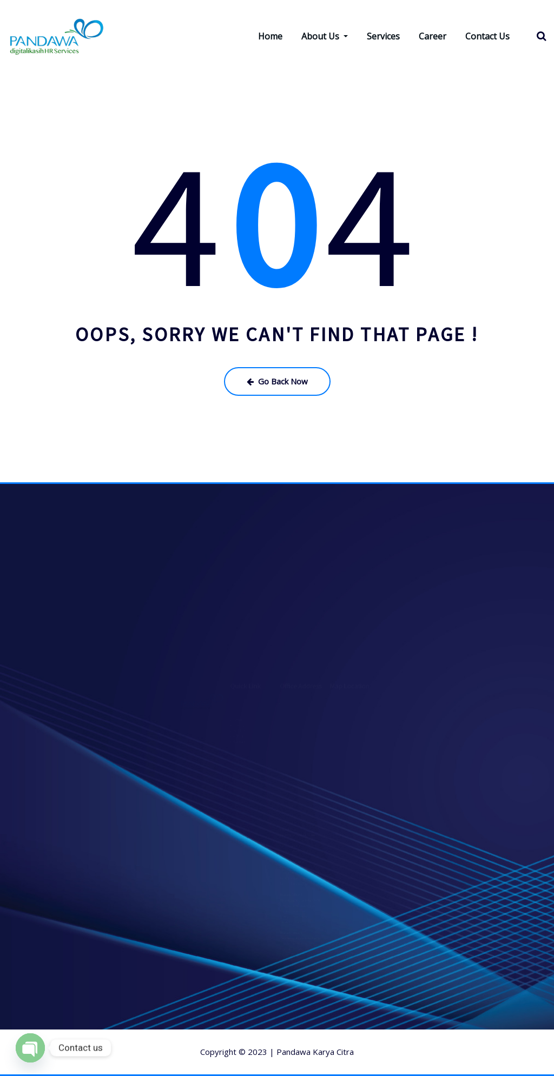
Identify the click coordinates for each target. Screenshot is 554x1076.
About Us (324, 36)
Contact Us (487, 36)
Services (383, 36)
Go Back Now (277, 381)
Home (270, 36)
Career (432, 36)
